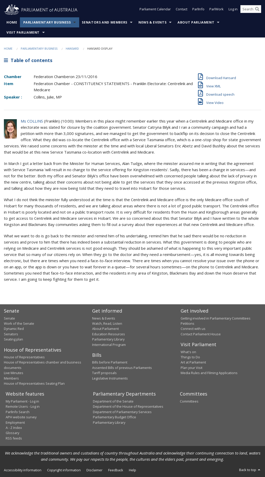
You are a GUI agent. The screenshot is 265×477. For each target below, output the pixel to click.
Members (11, 378)
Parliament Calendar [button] (155, 9)
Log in (233, 9)
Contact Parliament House (201, 334)
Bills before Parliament (109, 362)
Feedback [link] (115, 470)
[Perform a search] (257, 10)
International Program (109, 344)
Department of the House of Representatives (128, 406)
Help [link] (132, 470)
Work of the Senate (19, 323)
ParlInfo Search (18, 412)
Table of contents (28, 60)
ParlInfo (198, 9)
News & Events (152, 22)
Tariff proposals (104, 372)
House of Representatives (24, 357)
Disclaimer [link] (94, 470)
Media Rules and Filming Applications (209, 372)
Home (11, 22)
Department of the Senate (113, 401)
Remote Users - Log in (23, 406)
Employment (15, 422)
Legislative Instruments (110, 378)
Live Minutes (13, 372)
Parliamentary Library (108, 339)
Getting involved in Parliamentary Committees (216, 318)
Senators (11, 334)
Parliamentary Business (47, 22)
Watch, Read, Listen (107, 323)
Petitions (187, 323)
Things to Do (190, 357)
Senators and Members (104, 22)
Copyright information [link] (64, 470)
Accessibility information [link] (22, 470)
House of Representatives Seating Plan (34, 383)
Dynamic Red (14, 328)
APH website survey (21, 417)
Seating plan (13, 339)
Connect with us (193, 328)
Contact (181, 9)
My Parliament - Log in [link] (22, 401)
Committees (189, 401)
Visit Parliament (23, 32)
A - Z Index (14, 427)
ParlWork (216, 9)
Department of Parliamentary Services (122, 412)
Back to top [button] (250, 469)
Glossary (12, 432)
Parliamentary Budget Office (114, 417)
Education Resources (108, 334)
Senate (9, 318)
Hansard (72, 48)
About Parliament (196, 22)
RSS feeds (14, 438)
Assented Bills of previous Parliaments (122, 367)
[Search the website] (250, 10)
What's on (188, 352)
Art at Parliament (193, 362)
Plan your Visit (191, 367)
